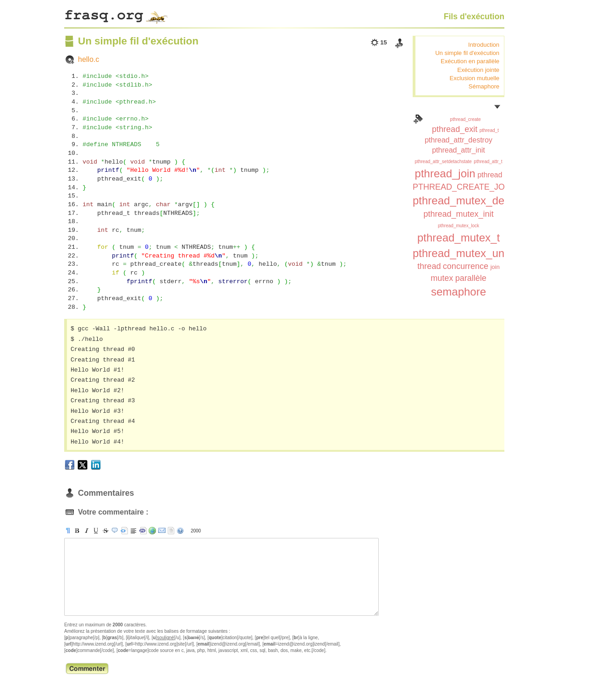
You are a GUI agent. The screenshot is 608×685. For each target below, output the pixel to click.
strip (171, 530)
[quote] (114, 530)
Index (418, 119)
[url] (152, 530)
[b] (77, 530)
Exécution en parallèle (470, 61)
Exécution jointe (478, 69)
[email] (162, 530)
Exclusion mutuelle (474, 78)
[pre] (124, 530)
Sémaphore (484, 86)
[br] (133, 530)
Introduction (483, 44)
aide (180, 530)
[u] (95, 530)
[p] (68, 530)
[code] (143, 530)
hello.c (88, 59)
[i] (86, 530)
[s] (105, 530)
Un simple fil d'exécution (467, 52)
